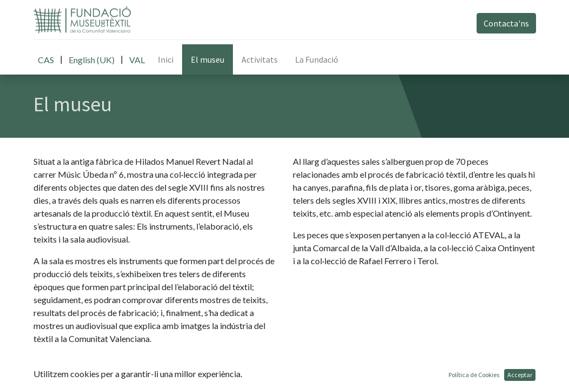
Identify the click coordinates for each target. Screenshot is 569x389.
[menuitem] (165, 59)
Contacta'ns (506, 23)
